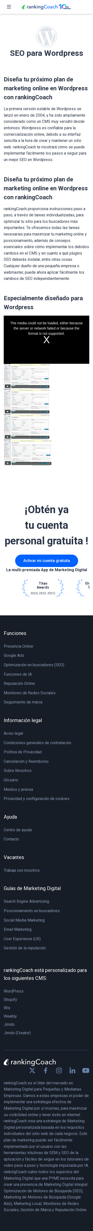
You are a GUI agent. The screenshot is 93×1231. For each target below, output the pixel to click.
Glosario (11, 780)
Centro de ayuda (18, 830)
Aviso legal (13, 733)
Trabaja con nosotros (22, 870)
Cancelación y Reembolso (26, 761)
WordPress (14, 991)
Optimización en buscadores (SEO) (34, 665)
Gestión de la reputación (25, 948)
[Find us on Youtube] (85, 1070)
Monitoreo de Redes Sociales (30, 693)
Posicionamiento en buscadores (32, 910)
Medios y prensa (18, 789)
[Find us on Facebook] (45, 1070)
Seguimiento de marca (23, 702)
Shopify (10, 999)
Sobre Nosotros (17, 770)
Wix (7, 1007)
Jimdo (9, 1024)
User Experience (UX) (22, 938)
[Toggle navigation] (9, 7)
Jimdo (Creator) (17, 1033)
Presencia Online (18, 646)
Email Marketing (17, 929)
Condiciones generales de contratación (37, 742)
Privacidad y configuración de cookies (36, 798)
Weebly (10, 1016)
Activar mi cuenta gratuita (46, 560)
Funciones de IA (18, 674)
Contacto (11, 839)
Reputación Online (19, 683)
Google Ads (14, 655)
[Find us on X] (32, 1070)
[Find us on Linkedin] (72, 1070)
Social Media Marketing (24, 920)
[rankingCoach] (46, 7)
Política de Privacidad (23, 752)
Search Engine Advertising (26, 901)
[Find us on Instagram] (59, 1070)
